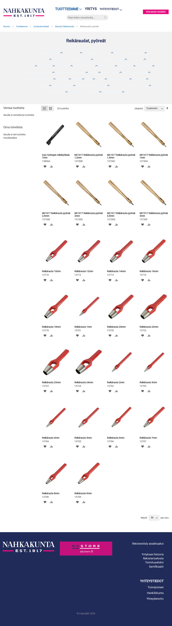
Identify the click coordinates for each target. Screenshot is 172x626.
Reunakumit (107, 66)
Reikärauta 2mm (115, 382)
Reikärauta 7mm (148, 437)
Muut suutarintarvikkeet (130, 53)
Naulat (77, 79)
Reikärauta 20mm (116, 327)
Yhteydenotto (155, 598)
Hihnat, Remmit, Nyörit (39, 79)
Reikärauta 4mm (50, 437)
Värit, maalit (72, 53)
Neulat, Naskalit (62, 85)
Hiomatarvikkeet (118, 79)
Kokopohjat (144, 66)
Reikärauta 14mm (116, 271)
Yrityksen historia (153, 554)
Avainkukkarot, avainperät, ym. (72, 59)
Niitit (89, 79)
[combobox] (87, 17)
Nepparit (63, 79)
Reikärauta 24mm (83, 382)
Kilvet (100, 79)
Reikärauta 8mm (50, 493)
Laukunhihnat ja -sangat (91, 85)
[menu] (67, 9)
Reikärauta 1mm (83, 327)
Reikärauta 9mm (83, 493)
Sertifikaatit (156, 566)
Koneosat (139, 79)
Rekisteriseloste (153, 558)
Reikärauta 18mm (51, 327)
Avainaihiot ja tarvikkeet (84, 92)
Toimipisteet (156, 587)
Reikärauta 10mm (51, 271)
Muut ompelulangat (135, 72)
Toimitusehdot (154, 562)
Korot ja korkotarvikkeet (70, 72)
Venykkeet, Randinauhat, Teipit (130, 85)
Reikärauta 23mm (51, 382)
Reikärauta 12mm (83, 271)
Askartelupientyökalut (97, 53)
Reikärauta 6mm (115, 437)
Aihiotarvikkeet (112, 92)
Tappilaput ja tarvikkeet (37, 72)
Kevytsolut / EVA (84, 66)
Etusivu (7, 26)
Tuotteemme (22, 26)
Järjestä (138, 108)
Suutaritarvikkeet (41, 26)
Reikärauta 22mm (149, 327)
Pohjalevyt (45, 66)
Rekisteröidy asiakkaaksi (148, 543)
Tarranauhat (57, 92)
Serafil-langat (111, 72)
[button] (45, 166)
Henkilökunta (155, 593)
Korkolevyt (63, 66)
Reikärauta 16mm (149, 271)
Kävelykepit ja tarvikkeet (109, 59)
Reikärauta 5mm (83, 437)
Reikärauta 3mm (148, 382)
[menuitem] (67, 9)
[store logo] (24, 12)
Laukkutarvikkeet (38, 59)
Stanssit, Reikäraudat (65, 26)
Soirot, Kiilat (26, 66)
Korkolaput (125, 66)
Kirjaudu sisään (156, 12)
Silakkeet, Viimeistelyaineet (43, 53)
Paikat (93, 72)
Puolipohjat (136, 59)
